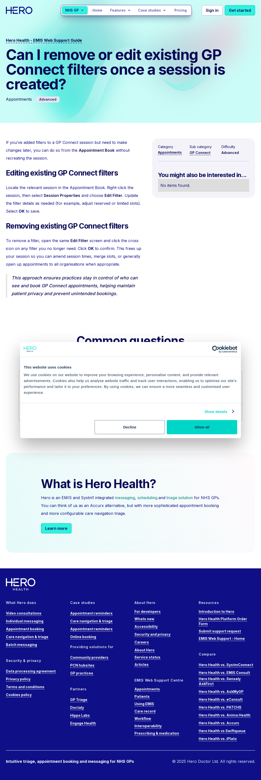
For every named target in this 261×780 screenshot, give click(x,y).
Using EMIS (144, 704)
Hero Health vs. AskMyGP (221, 691)
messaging (125, 497)
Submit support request (220, 631)
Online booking (83, 637)
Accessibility (146, 626)
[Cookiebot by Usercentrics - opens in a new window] (215, 349)
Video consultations (23, 613)
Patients (142, 696)
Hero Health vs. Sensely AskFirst (220, 681)
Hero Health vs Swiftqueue (222, 731)
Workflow (142, 718)
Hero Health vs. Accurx (219, 723)
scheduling (147, 497)
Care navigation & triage (27, 637)
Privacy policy (18, 679)
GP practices (81, 673)
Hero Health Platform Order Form (223, 621)
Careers (141, 642)
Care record (145, 711)
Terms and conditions (25, 687)
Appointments (170, 152)
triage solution (180, 497)
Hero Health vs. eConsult (221, 699)
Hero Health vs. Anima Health (224, 715)
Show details (216, 411)
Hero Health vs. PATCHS (220, 707)
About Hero (144, 650)
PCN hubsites (82, 665)
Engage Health (83, 723)
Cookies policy (19, 695)
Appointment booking (25, 629)
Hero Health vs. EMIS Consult (224, 673)
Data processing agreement (31, 671)
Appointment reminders (91, 613)
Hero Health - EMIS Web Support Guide (44, 40)
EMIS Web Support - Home (222, 638)
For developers (147, 611)
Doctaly (77, 707)
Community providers (89, 657)
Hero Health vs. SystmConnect (226, 665)
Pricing (180, 10)
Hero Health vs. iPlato (218, 739)
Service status (147, 657)
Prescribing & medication (156, 733)
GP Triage (78, 700)
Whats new (144, 619)
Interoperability (148, 726)
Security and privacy (152, 634)
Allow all (202, 427)
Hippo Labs (80, 715)
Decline (129, 427)
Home (97, 10)
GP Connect (200, 153)
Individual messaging (24, 621)
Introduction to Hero (216, 611)
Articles (141, 664)
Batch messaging (21, 645)
